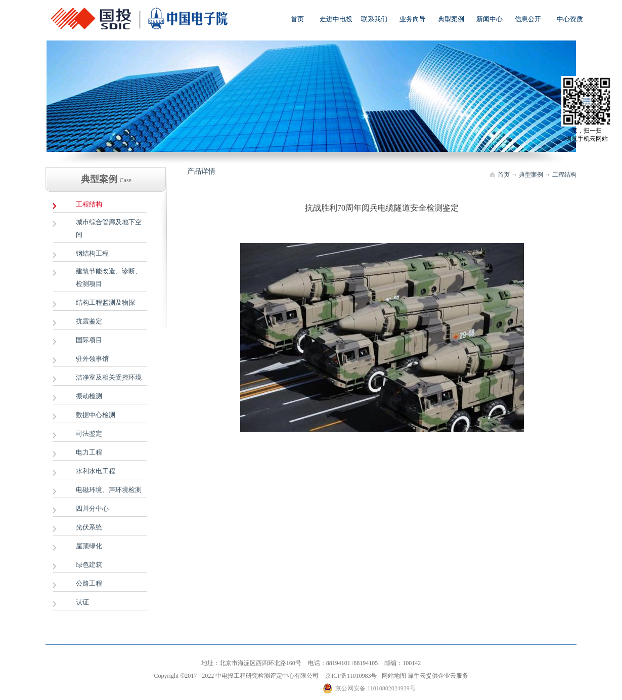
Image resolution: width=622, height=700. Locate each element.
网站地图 (392, 675)
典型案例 (531, 174)
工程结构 (564, 174)
